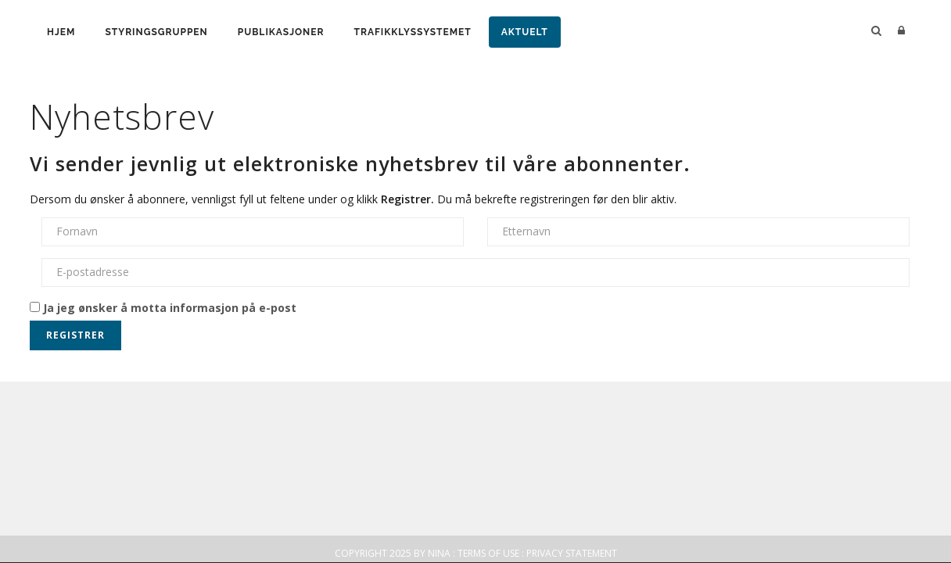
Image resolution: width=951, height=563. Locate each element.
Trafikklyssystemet (412, 32)
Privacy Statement (571, 553)
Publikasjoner (281, 32)
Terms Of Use (488, 553)
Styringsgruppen (156, 32)
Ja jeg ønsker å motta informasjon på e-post (163, 307)
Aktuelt (524, 32)
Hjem (61, 32)
